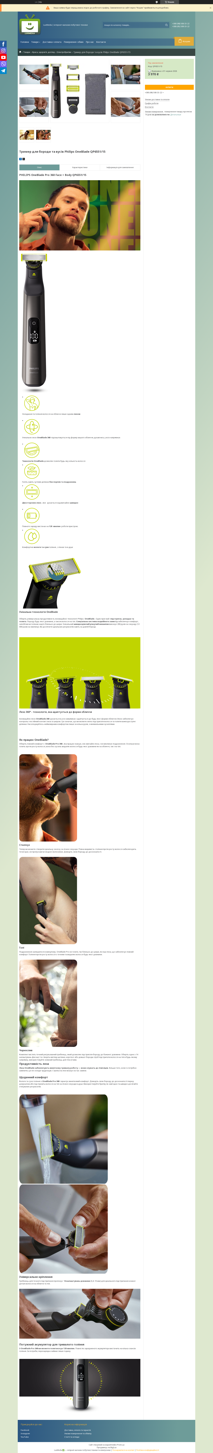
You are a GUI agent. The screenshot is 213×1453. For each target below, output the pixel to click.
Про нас (90, 42)
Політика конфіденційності (147, 1450)
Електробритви (64, 52)
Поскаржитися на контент (123, 1450)
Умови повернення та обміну (78, 1433)
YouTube (25, 1437)
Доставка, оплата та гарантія (77, 1430)
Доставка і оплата (52, 42)
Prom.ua (120, 1444)
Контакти (101, 42)
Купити (169, 87)
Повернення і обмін (73, 42)
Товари (34, 42)
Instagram (25, 1433)
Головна (24, 42)
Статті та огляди (71, 1437)
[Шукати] (166, 25)
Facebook (25, 1430)
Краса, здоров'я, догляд (43, 52)
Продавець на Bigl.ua (106, 1447)
